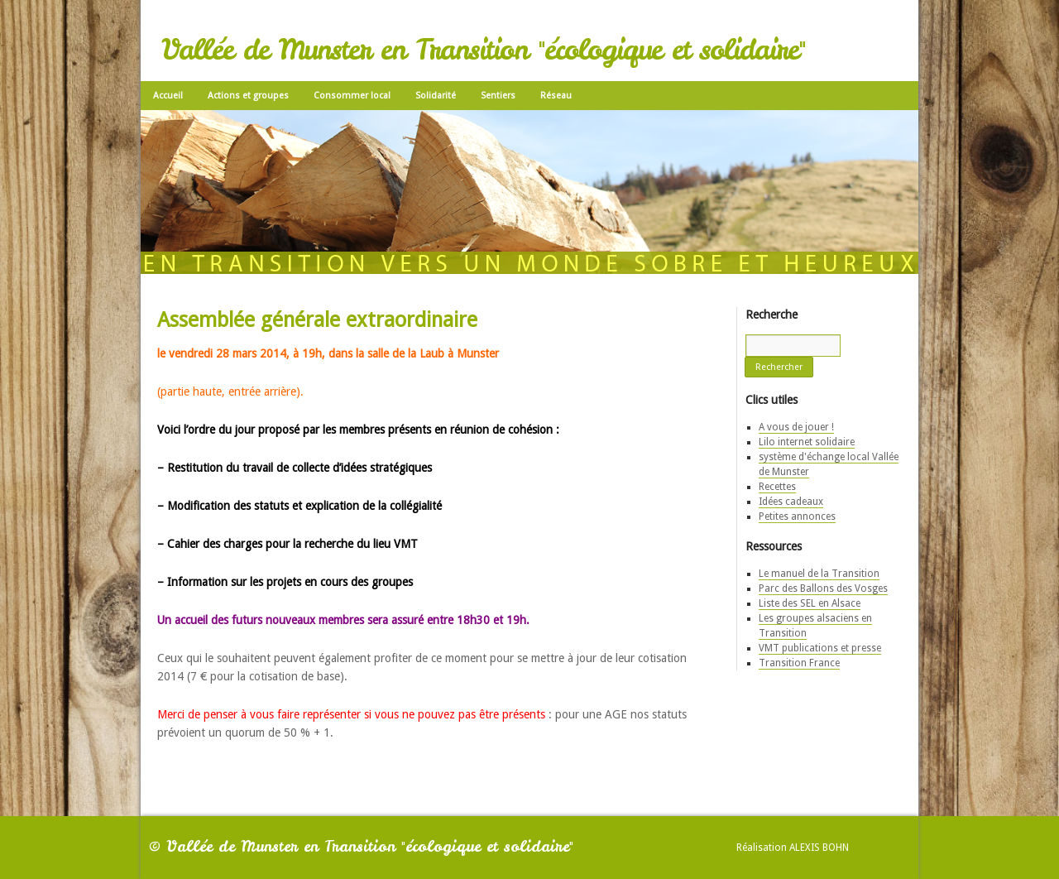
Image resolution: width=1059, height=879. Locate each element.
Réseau (556, 95)
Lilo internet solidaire (807, 442)
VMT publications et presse (820, 648)
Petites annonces (797, 516)
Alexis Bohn (819, 847)
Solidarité (435, 95)
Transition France (799, 663)
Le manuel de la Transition (819, 573)
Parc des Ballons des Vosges (823, 588)
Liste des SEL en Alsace (809, 603)
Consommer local (352, 95)
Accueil (168, 95)
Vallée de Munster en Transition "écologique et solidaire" (483, 50)
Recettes (777, 486)
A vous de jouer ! (796, 427)
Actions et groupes (248, 95)
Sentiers (498, 95)
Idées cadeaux (791, 501)
